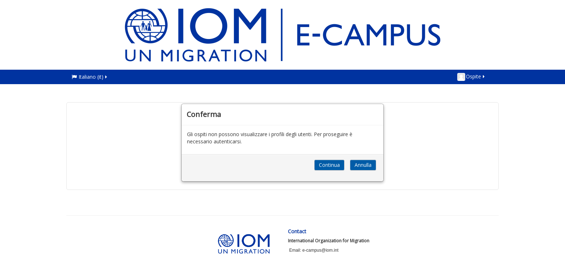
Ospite (471, 77)
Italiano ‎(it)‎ (90, 76)
